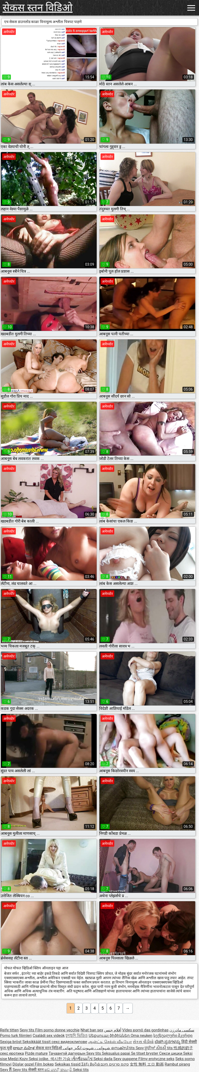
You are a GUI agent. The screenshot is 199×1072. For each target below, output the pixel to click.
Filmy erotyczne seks (156, 1058)
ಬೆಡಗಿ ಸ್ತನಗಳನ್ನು (168, 1041)
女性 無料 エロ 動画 (147, 1064)
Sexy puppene (125, 1058)
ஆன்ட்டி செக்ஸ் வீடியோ (110, 1041)
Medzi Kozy (18, 1058)
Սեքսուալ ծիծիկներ (110, 1035)
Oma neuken (141, 1035)
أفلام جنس (112, 1030)
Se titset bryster (145, 1053)
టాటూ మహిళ (24, 1048)
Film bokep (44, 1064)
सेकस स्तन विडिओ (38, 8)
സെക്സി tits (123, 1048)
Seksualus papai (116, 1053)
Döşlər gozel (23, 1064)
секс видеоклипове (69, 1041)
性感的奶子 (183, 1048)
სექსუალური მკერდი (173, 1035)
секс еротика (12, 1053)
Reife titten (9, 1030)
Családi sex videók (49, 1035)
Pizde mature (36, 1053)
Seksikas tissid (68, 1064)
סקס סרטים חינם (115, 1064)
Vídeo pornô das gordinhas (145, 1030)
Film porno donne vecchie (57, 1030)
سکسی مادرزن (181, 1030)
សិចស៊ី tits (165, 1048)
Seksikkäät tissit (37, 1041)
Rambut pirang (177, 1064)
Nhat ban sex (92, 1030)
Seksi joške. (39, 1058)
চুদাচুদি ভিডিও (77, 1035)
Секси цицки (171, 1053)
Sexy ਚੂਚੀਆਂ (146, 1048)
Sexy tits (27, 1030)
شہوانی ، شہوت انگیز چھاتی (87, 1048)
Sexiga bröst (11, 1041)
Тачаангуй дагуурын (67, 1053)
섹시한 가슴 (61, 1058)
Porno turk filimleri (16, 1035)
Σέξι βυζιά (91, 1064)
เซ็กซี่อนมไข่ (83, 1058)
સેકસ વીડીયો (143, 1041)
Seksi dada (103, 1058)
